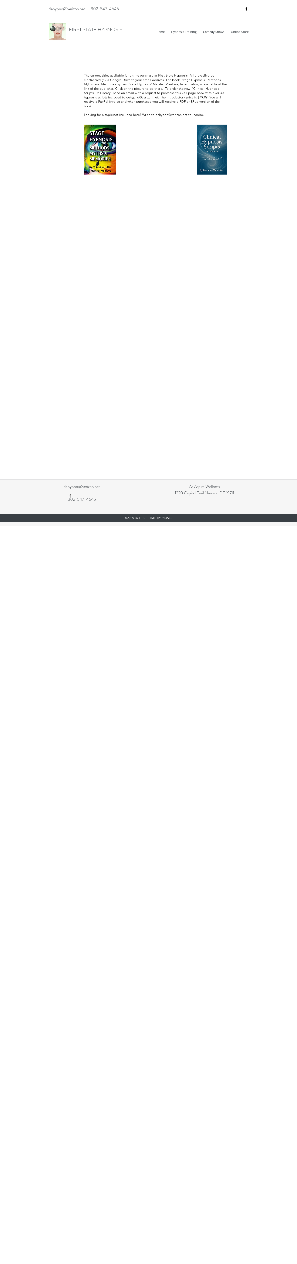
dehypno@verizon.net (67, 9)
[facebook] (246, 9)
